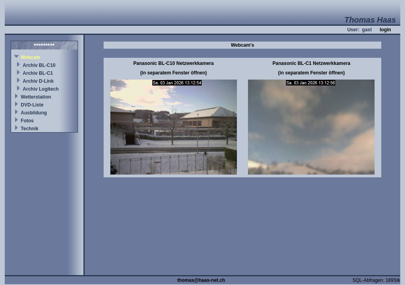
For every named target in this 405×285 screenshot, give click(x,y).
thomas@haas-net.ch (201, 280)
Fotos (27, 121)
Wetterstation (36, 97)
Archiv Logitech (41, 89)
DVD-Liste (32, 105)
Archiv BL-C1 (38, 73)
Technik (29, 128)
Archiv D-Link (38, 81)
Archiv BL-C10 (39, 65)
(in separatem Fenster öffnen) (173, 73)
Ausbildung (34, 113)
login (385, 29)
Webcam (30, 57)
